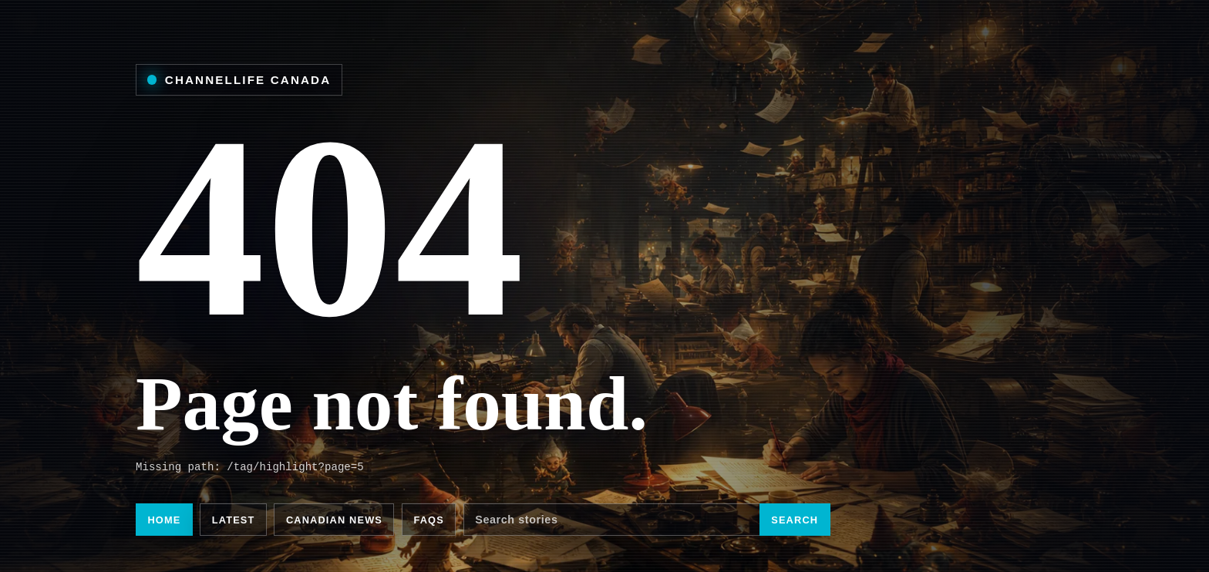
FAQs (428, 520)
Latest (233, 520)
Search (794, 520)
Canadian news (334, 520)
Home (163, 520)
